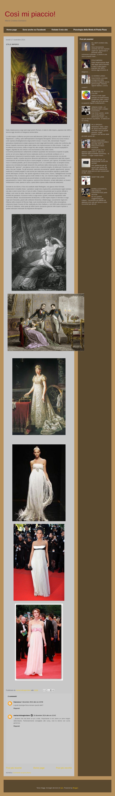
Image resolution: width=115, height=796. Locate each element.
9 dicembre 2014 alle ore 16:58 (32, 702)
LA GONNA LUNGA (98, 76)
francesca (17, 702)
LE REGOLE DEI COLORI (97, 92)
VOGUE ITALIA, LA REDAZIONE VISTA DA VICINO (99, 161)
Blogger (75, 788)
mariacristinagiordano (22, 715)
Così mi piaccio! (30, 14)
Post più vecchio (64, 768)
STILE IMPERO (96, 60)
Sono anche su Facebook (34, 30)
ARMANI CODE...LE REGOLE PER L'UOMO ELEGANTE (99, 109)
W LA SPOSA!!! (96, 125)
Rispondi (17, 708)
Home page (11, 30)
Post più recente (14, 768)
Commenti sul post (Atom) (22, 773)
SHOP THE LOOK (97, 177)
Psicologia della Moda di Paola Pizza (90, 30)
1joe (61, 788)
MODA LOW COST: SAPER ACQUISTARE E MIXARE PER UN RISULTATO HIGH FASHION (100, 144)
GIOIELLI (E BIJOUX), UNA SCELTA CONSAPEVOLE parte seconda (99, 191)
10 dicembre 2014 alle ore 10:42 (45, 715)
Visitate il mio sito (59, 30)
